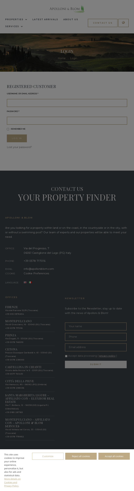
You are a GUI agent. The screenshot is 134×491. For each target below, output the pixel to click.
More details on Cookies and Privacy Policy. (12, 482)
